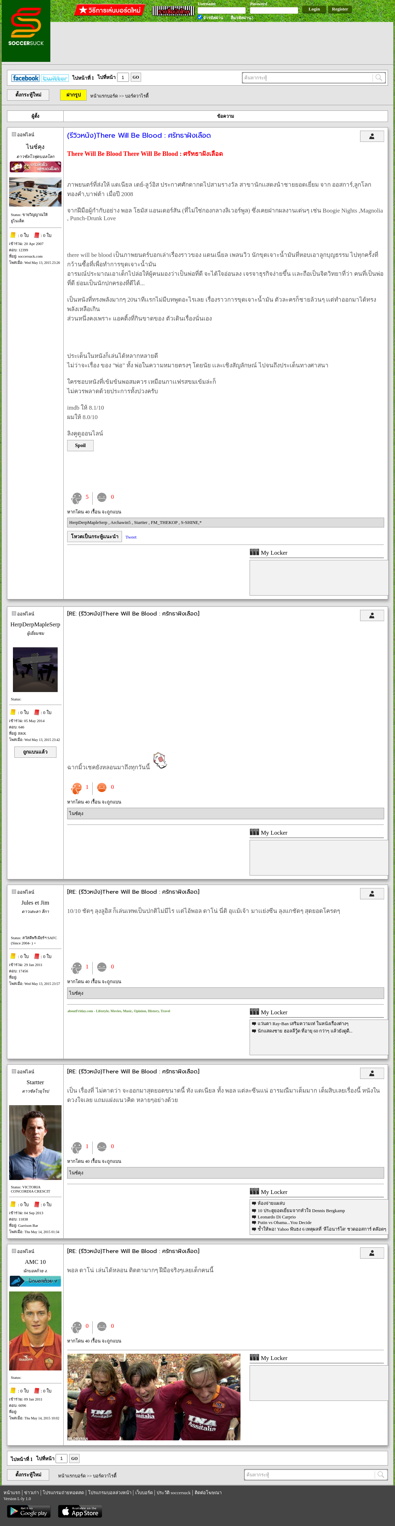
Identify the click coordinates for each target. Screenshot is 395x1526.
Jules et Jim (35, 902)
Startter (141, 522)
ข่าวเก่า (31, 1492)
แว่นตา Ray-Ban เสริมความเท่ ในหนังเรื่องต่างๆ (303, 1023)
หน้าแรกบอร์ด (104, 96)
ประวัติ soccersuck (174, 1492)
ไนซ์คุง (35, 147)
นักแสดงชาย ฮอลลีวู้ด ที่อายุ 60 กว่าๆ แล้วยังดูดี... (305, 1031)
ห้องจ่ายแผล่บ (271, 1203)
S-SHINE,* (191, 522)
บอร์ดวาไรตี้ (137, 96)
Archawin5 (121, 522)
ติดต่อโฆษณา (208, 1492)
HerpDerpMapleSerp (88, 522)
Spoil (80, 445)
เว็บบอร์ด (144, 1492)
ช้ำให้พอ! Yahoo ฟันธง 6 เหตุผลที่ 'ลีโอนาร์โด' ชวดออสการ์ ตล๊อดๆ (322, 1229)
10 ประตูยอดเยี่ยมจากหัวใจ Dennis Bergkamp (301, 1210)
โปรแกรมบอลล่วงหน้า (109, 1492)
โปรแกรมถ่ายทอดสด (63, 1492)
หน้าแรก (11, 1492)
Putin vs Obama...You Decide (284, 1222)
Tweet (131, 537)
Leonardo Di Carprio (277, 1216)
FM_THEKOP (165, 522)
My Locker (268, 552)
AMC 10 (35, 1262)
